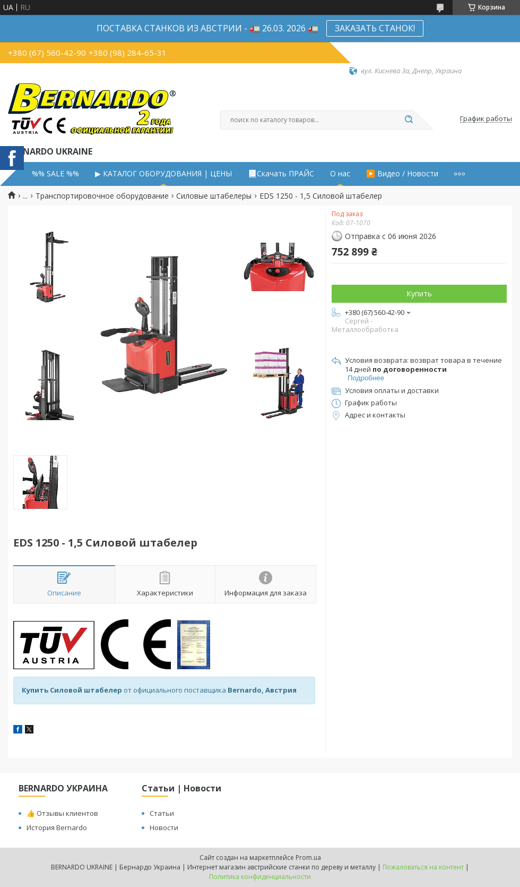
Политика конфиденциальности (260, 876)
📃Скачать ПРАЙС (281, 173)
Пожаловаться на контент (423, 867)
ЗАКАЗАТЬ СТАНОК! (375, 28)
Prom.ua (308, 857)
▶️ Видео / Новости (402, 173)
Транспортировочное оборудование (102, 196)
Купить (419, 293)
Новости (164, 827)
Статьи (162, 813)
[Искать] (408, 120)
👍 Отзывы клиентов (62, 813)
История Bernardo (57, 827)
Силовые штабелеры (214, 196)
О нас (340, 173)
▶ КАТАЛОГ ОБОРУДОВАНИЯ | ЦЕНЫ (163, 173)
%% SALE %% (55, 173)
